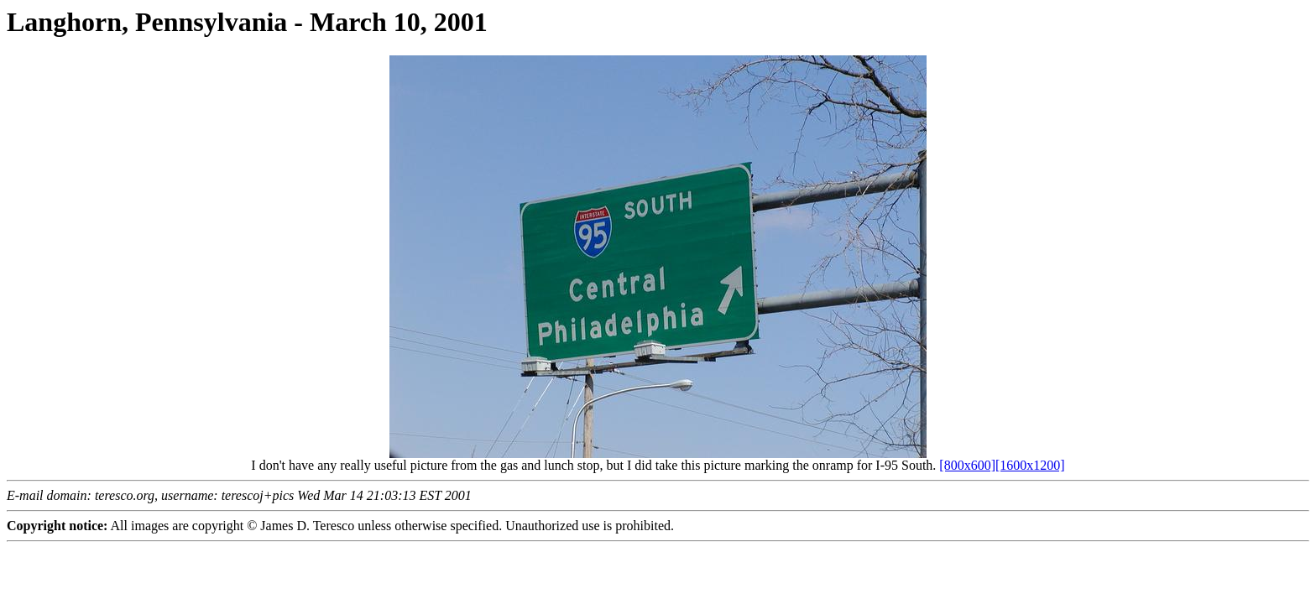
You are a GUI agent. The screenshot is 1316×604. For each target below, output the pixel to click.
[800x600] (967, 465)
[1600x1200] (1030, 465)
